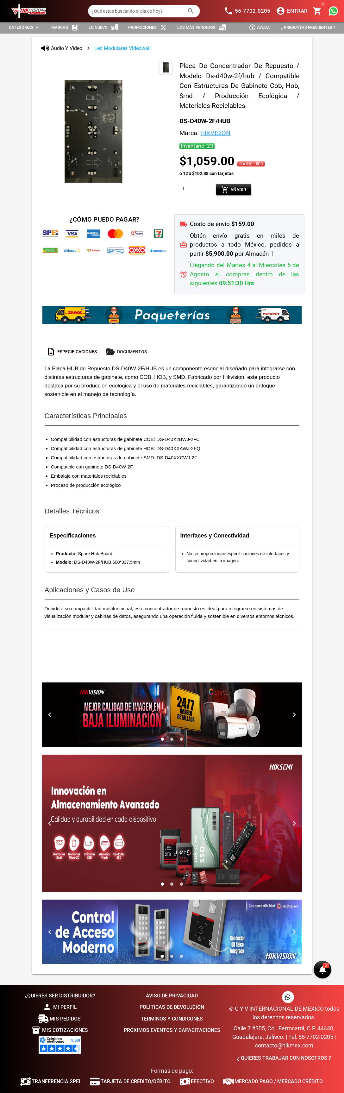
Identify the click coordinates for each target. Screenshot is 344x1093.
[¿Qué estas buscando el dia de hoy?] (138, 11)
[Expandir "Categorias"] (25, 27)
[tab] (72, 351)
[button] (322, 969)
